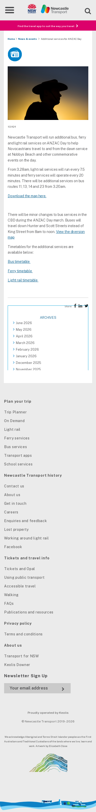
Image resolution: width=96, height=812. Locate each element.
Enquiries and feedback (25, 521)
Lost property (16, 529)
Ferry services (17, 438)
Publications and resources (29, 612)
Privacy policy (18, 623)
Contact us (14, 486)
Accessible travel (20, 586)
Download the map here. (27, 196)
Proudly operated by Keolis (48, 713)
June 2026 (24, 323)
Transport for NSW (21, 656)
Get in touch (15, 503)
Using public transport (24, 577)
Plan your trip (17, 401)
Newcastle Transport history (33, 475)
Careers (11, 512)
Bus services (15, 447)
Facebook (13, 547)
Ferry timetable (20, 271)
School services (18, 464)
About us (12, 495)
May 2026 (23, 329)
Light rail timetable (23, 280)
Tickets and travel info (27, 558)
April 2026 (24, 336)
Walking (11, 595)
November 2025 (28, 369)
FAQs (9, 603)
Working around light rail (26, 538)
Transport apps (18, 455)
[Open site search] (85, 10)
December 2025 (28, 363)
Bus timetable (19, 262)
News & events (27, 39)
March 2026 (25, 343)
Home (11, 39)
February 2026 (27, 349)
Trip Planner (15, 412)
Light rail (12, 429)
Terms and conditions (23, 634)
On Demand (14, 421)
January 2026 (26, 356)
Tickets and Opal (19, 569)
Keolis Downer (17, 665)
